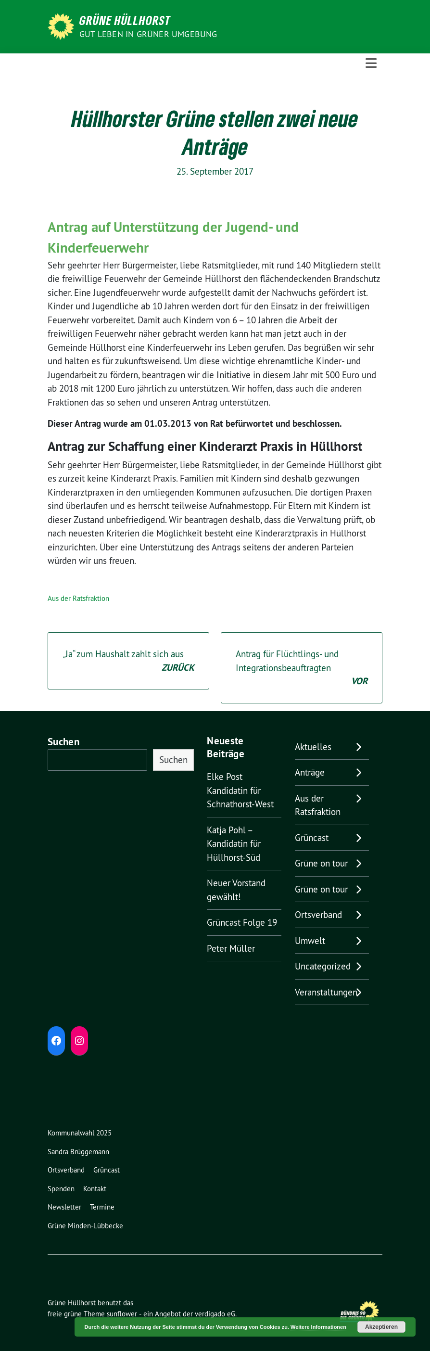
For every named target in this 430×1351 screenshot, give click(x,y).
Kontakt (94, 1188)
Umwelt (310, 940)
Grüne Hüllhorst (125, 20)
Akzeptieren (381, 1327)
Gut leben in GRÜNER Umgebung (148, 33)
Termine (102, 1206)
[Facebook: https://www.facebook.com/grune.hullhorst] (56, 1040)
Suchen (63, 741)
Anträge (310, 772)
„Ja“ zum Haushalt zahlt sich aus (128, 661)
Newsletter (64, 1206)
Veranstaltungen (326, 992)
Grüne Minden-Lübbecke (85, 1225)
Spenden (61, 1188)
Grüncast (312, 837)
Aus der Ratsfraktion (78, 598)
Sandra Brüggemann (78, 1151)
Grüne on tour (321, 863)
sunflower (122, 1313)
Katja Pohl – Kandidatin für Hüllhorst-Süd (234, 843)
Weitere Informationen (318, 1327)
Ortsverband (318, 914)
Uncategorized (323, 966)
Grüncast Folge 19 (242, 922)
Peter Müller (231, 948)
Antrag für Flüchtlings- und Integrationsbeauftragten (301, 668)
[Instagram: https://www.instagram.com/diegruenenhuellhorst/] (79, 1040)
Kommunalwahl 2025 (80, 1132)
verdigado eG (215, 1313)
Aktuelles (313, 746)
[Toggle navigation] (371, 63)
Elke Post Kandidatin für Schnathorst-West (240, 790)
